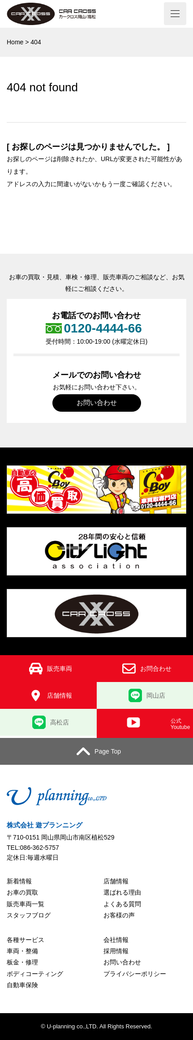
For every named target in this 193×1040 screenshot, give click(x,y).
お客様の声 (119, 915)
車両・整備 (22, 951)
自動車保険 (22, 985)
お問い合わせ (97, 402)
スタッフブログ (29, 915)
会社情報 (116, 939)
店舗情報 (116, 881)
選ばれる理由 (122, 892)
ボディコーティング (35, 973)
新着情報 (19, 881)
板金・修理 (22, 962)
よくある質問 (122, 904)
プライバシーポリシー (134, 973)
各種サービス (25, 939)
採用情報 (116, 951)
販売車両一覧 (25, 904)
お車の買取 (22, 892)
